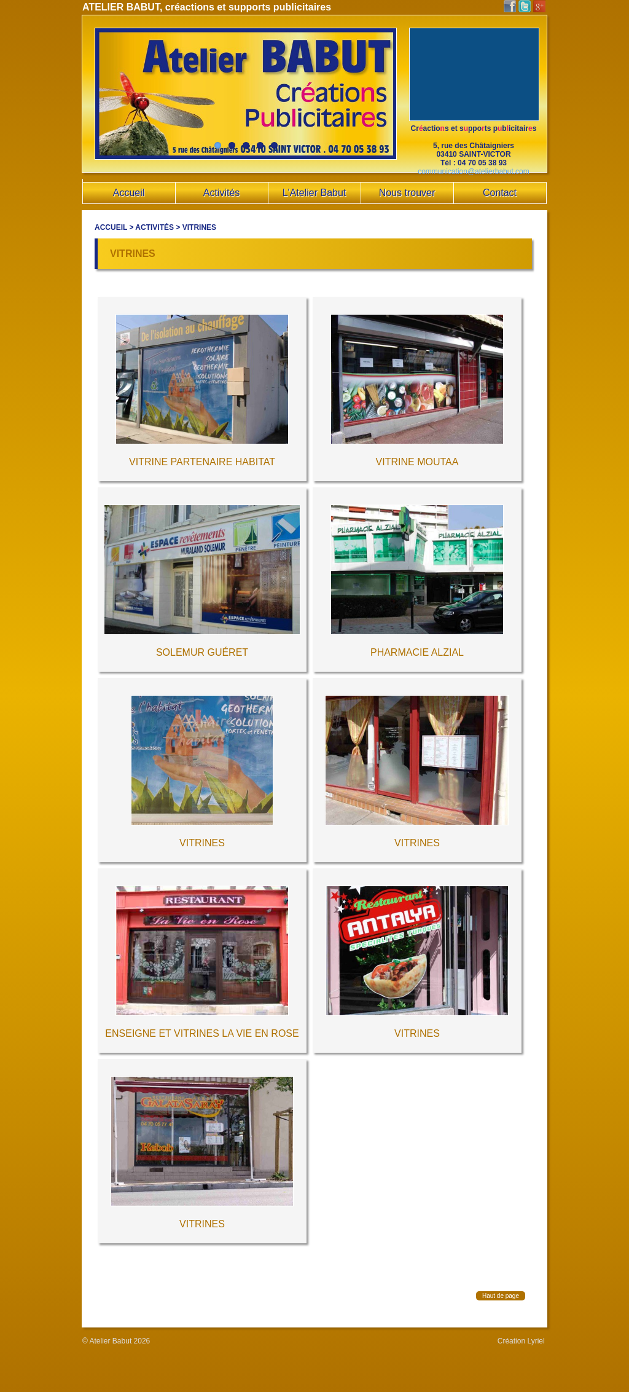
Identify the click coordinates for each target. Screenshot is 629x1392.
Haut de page (500, 1295)
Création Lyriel (521, 1341)
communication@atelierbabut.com (473, 171)
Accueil (111, 227)
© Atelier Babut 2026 (116, 1341)
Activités (154, 227)
